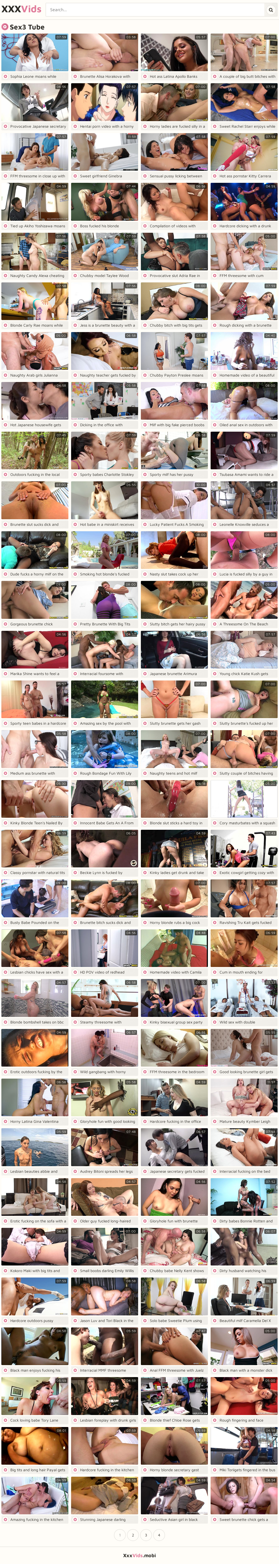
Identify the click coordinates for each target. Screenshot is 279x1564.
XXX (21, 9)
